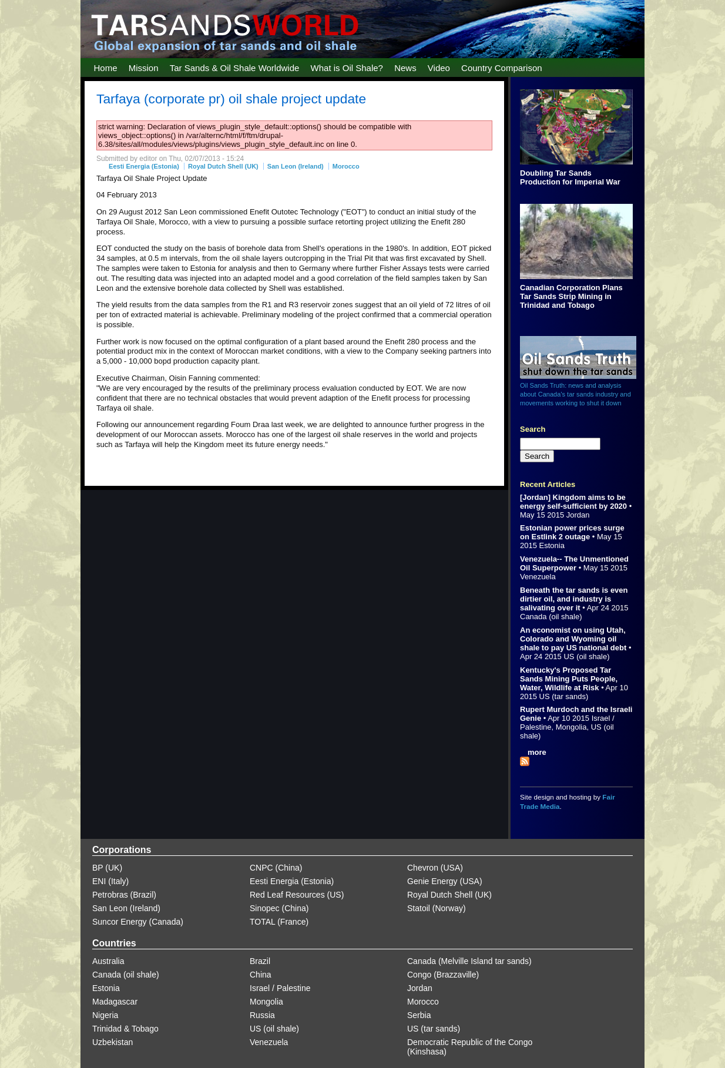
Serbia (419, 1015)
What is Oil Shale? (347, 68)
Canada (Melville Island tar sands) (469, 961)
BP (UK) (107, 867)
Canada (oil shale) (551, 616)
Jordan (578, 515)
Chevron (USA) (435, 867)
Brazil (260, 961)
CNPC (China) (276, 867)
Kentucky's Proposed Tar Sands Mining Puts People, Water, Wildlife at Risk (568, 679)
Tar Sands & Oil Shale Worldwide (235, 68)
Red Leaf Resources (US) (297, 894)
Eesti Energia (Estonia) (144, 166)
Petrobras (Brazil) (124, 894)
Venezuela (538, 576)
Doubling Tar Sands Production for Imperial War (570, 177)
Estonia (552, 545)
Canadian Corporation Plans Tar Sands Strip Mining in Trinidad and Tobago (571, 296)
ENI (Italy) (110, 881)
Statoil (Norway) (436, 908)
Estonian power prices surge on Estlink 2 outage (572, 532)
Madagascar (114, 1001)
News (405, 68)
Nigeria (105, 1015)
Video (439, 68)
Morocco (346, 166)
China (260, 974)
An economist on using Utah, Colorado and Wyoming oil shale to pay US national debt (573, 639)
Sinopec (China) (279, 908)
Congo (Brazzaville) (443, 974)
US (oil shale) (586, 656)
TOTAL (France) (279, 921)
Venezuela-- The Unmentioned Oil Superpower (574, 563)
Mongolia (571, 727)
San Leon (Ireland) (295, 166)
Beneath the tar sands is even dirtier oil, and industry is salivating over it (574, 599)
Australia (108, 961)
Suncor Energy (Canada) (137, 921)
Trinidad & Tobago (125, 1028)
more (537, 752)
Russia (262, 1015)
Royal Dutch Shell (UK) (223, 166)
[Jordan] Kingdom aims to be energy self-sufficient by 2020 (573, 502)
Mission (144, 68)
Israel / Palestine (280, 988)
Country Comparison (501, 68)
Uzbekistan (112, 1042)
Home (106, 68)
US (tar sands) (564, 696)
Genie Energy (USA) (444, 881)
